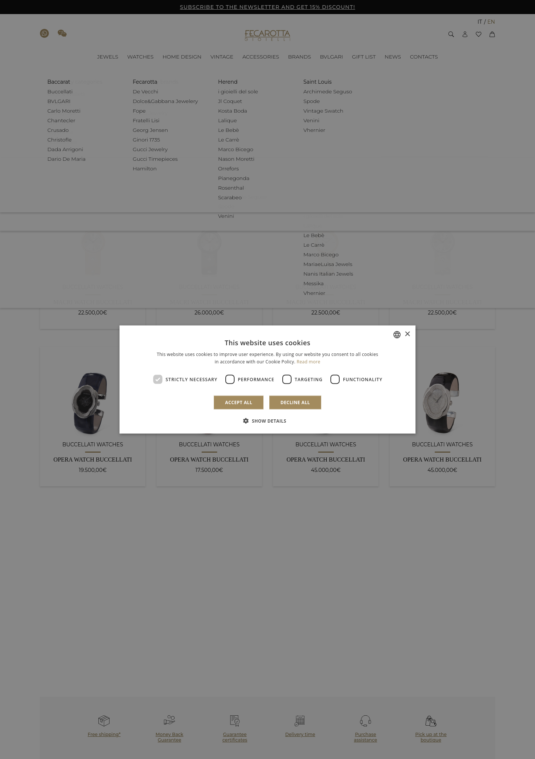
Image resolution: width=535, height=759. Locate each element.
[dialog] (267, 379)
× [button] (407, 334)
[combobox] (397, 334)
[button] (267, 421)
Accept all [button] (238, 402)
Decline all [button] (295, 402)
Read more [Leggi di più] (308, 361)
